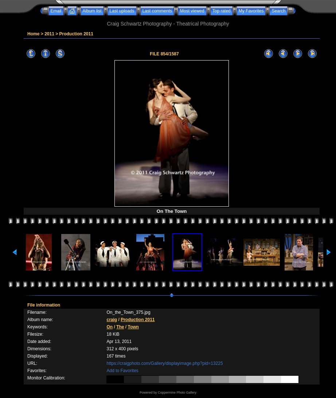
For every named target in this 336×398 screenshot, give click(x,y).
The (120, 326)
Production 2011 (76, 33)
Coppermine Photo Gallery (177, 392)
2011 (49, 33)
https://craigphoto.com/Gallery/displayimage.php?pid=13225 (164, 363)
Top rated (221, 10)
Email (56, 10)
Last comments (157, 10)
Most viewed (192, 10)
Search (278, 10)
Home (33, 33)
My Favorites (251, 10)
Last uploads (122, 10)
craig (111, 319)
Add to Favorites (122, 370)
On (109, 326)
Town (133, 326)
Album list (92, 10)
